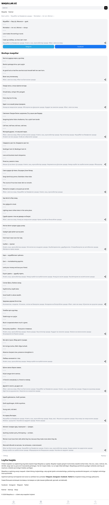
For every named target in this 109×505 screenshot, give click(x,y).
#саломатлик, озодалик (10, 304)
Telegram (28, 47)
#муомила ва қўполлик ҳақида (57, 164)
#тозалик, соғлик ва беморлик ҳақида (31, 304)
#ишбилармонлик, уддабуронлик (59, 247)
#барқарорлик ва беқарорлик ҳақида (41, 450)
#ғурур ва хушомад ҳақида (91, 389)
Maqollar (4, 12)
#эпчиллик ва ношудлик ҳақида (37, 247)
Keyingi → (104, 456)
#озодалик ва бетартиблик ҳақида (56, 304)
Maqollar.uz (9, 3)
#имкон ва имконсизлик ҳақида (80, 332)
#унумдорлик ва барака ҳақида (13, 334)
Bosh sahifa (5, 16)
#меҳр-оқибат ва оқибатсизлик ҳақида (81, 164)
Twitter (70, 477)
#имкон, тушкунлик (9, 421)
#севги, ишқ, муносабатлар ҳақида (36, 43)
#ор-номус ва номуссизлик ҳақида (86, 419)
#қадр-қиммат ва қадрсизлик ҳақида (80, 448)
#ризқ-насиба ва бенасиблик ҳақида (49, 219)
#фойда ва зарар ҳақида (11, 249)
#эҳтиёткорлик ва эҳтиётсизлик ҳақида (82, 277)
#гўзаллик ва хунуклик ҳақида (93, 304)
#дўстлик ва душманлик (11, 391)
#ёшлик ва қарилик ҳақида (66, 419)
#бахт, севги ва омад (56, 43)
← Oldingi (5, 456)
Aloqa (16, 490)
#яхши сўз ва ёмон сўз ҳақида (13, 164)
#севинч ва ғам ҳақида (10, 137)
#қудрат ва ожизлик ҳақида (54, 107)
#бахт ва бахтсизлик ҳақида (26, 80)
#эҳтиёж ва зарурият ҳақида (25, 421)
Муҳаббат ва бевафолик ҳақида (21, 16)
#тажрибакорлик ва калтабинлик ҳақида (84, 247)
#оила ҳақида (31, 332)
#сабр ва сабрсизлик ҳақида (28, 137)
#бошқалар (98, 164)
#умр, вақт (52, 419)
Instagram (56, 477)
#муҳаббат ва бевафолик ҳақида (13, 43)
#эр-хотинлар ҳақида (67, 135)
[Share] (105, 43)
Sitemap (10, 490)
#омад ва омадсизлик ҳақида (12, 107)
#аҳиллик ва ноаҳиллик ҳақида (29, 391)
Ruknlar (10, 12)
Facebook (80, 47)
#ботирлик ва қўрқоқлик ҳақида (34, 107)
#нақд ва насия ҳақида (60, 277)
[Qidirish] (52, 8)
